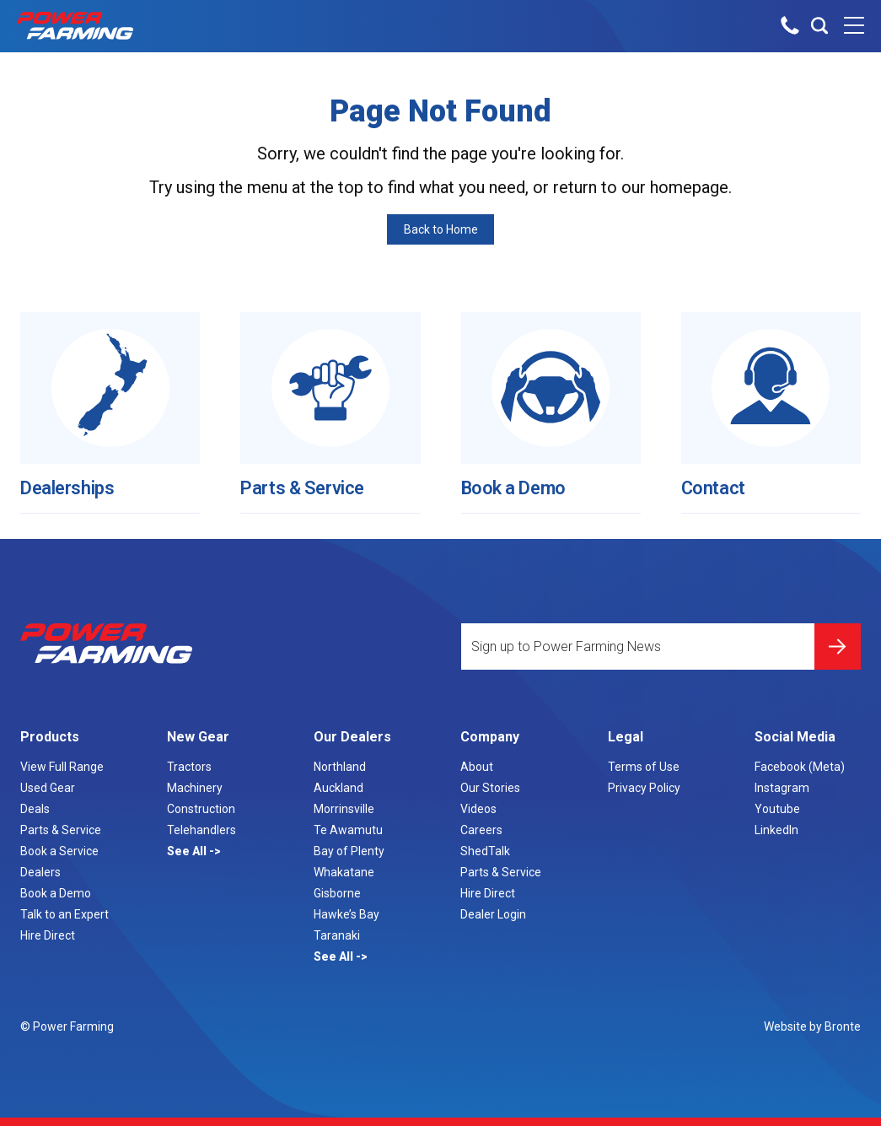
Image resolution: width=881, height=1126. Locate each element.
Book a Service (59, 851)
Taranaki (337, 935)
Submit (837, 640)
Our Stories (490, 788)
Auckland (338, 788)
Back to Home (441, 229)
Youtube (777, 809)
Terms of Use (644, 766)
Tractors (189, 766)
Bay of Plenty (349, 851)
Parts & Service (309, 481)
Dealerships (73, 481)
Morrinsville (344, 809)
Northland (340, 766)
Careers (481, 830)
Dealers (40, 872)
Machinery (195, 788)
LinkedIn (776, 830)
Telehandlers (201, 830)
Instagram (782, 788)
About (476, 766)
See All (188, 851)
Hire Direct (47, 935)
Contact (716, 481)
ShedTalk (485, 851)
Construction (201, 809)
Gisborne (337, 893)
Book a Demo (519, 481)
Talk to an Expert (64, 914)
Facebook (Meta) (800, 766)
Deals (35, 809)
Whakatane (344, 872)
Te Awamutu (348, 830)
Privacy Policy (644, 788)
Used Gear (47, 788)
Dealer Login (493, 914)
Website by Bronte (812, 1026)
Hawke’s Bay (346, 914)
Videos (478, 809)
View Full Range (62, 766)
